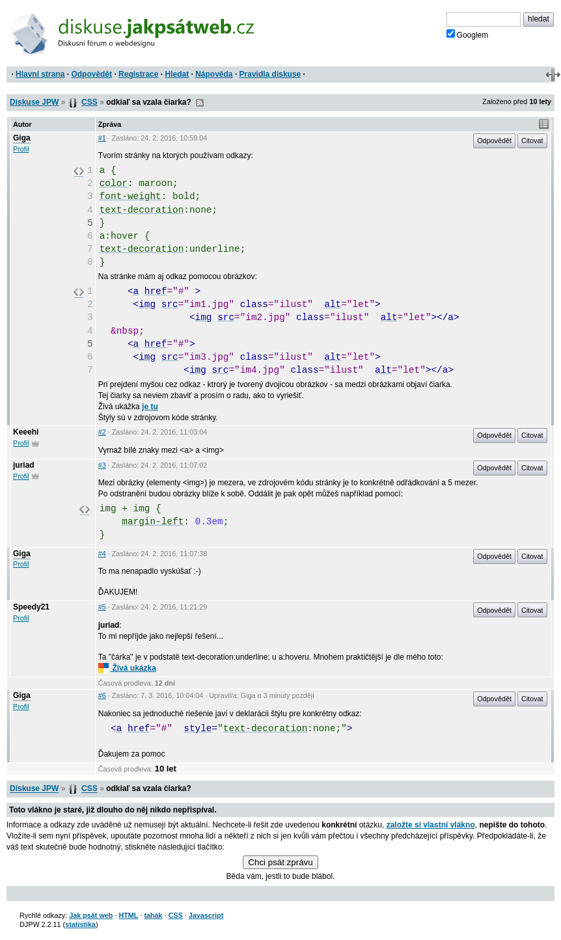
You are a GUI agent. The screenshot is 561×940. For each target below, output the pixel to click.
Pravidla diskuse (270, 74)
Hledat (177, 74)
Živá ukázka (127, 668)
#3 (102, 465)
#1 (102, 138)
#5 (102, 607)
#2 (102, 432)
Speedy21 (31, 606)
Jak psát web (91, 915)
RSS (200, 103)
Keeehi (25, 431)
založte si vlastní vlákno (431, 824)
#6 (102, 695)
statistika (80, 924)
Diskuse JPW (34, 102)
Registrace (138, 74)
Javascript (206, 915)
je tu (150, 406)
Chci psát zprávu (280, 862)
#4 (102, 553)
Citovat (532, 140)
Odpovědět (91, 74)
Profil (21, 149)
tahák (153, 915)
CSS (89, 102)
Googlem (467, 34)
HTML (128, 915)
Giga (22, 137)
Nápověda (213, 74)
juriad (23, 465)
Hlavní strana (40, 74)
